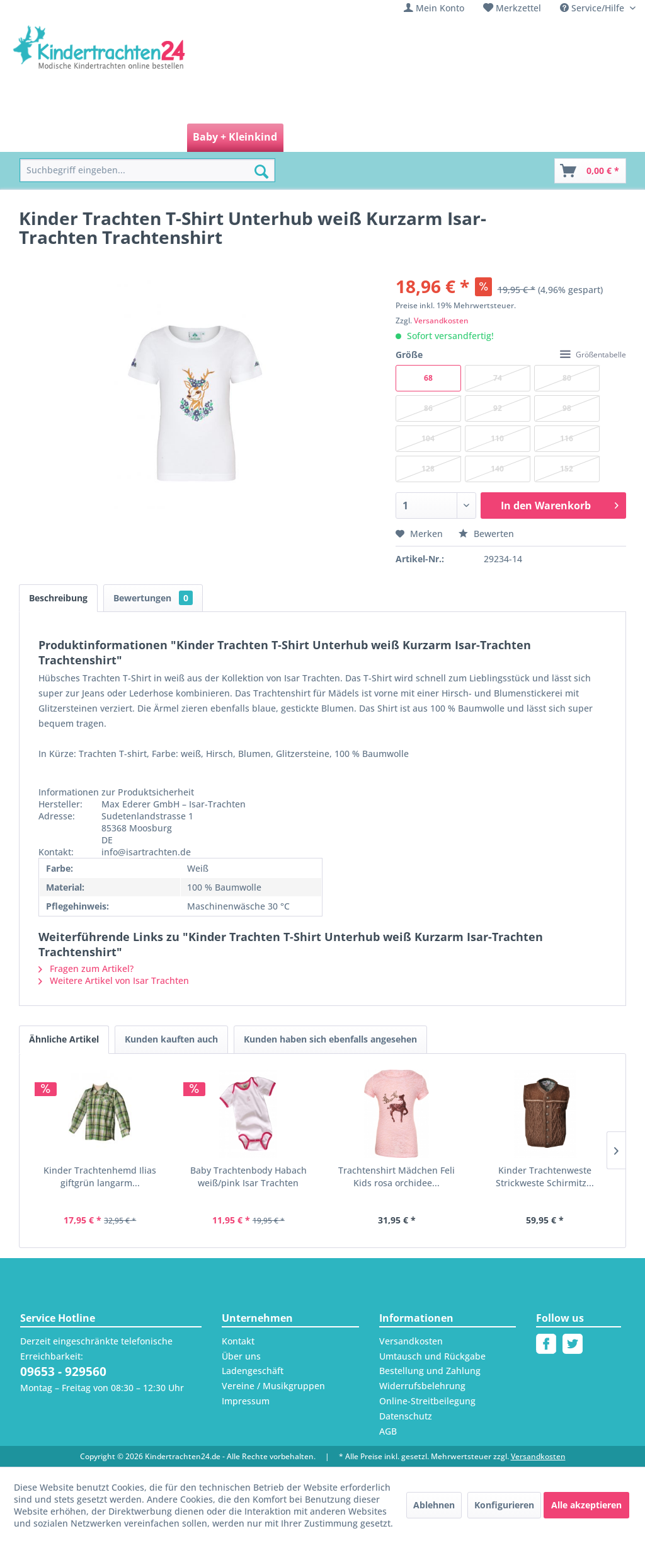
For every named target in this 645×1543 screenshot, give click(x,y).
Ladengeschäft (252, 1371)
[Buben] (162, 138)
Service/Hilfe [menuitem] (593, 8)
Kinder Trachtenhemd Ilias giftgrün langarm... (99, 1176)
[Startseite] (48, 138)
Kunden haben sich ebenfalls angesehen (330, 1039)
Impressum (246, 1401)
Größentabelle (593, 354)
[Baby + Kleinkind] (235, 138)
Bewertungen (153, 598)
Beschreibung (58, 598)
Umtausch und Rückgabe (432, 1356)
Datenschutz (405, 1416)
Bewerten (486, 534)
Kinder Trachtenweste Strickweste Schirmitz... (545, 1176)
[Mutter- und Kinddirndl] (348, 138)
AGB (388, 1431)
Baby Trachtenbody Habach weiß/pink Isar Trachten (248, 1176)
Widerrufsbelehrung (422, 1386)
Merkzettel (518, 8)
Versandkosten (441, 320)
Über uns (241, 1356)
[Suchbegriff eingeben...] (147, 170)
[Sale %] (434, 138)
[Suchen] (261, 171)
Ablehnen (434, 1505)
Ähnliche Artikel (64, 1039)
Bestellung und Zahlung (430, 1371)
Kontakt (238, 1341)
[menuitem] (434, 8)
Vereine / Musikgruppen (273, 1386)
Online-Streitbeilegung (427, 1401)
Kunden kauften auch (171, 1039)
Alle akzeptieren (586, 1505)
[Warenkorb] (590, 170)
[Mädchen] (109, 138)
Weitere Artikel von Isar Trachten (113, 980)
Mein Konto (440, 8)
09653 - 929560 (63, 1371)
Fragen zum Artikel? (86, 968)
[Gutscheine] (491, 138)
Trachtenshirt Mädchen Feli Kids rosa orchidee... (396, 1176)
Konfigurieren (504, 1505)
